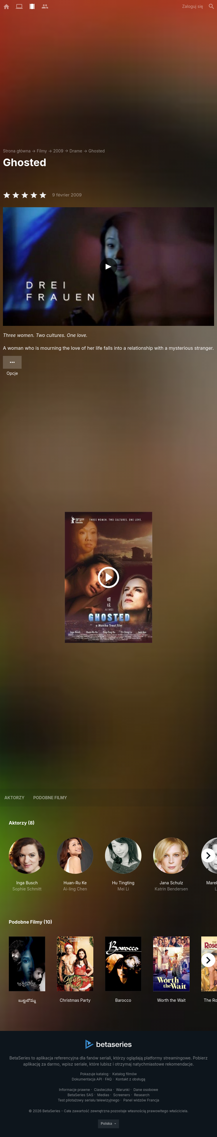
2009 (58, 150)
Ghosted (96, 150)
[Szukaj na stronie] (211, 6)
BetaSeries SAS (80, 1095)
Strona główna (17, 150)
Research (141, 1095)
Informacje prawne (74, 1089)
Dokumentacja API (87, 1079)
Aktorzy (14, 797)
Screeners (121, 1095)
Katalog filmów (124, 1074)
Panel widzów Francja (141, 1100)
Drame (75, 150)
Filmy (42, 150)
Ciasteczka (103, 1089)
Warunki (123, 1089)
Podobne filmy (50, 797)
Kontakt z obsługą (130, 1079)
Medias (103, 1095)
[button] (27, 864)
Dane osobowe (145, 1089)
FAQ (108, 1079)
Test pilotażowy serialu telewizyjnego (88, 1100)
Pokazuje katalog (94, 1074)
